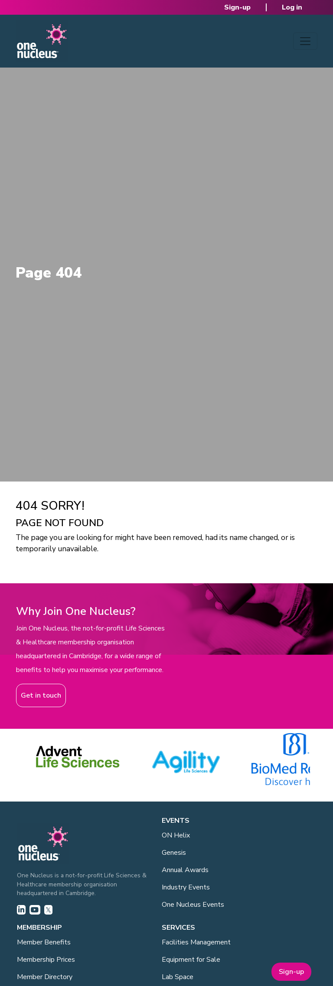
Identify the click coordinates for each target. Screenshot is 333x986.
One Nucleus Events (193, 904)
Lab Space (177, 977)
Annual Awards (185, 870)
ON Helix (176, 835)
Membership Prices (46, 959)
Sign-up (237, 7)
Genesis (174, 852)
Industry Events (186, 887)
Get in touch (41, 695)
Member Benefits (44, 942)
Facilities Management (196, 942)
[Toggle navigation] (305, 41)
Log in (292, 7)
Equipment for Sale (191, 959)
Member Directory (44, 977)
